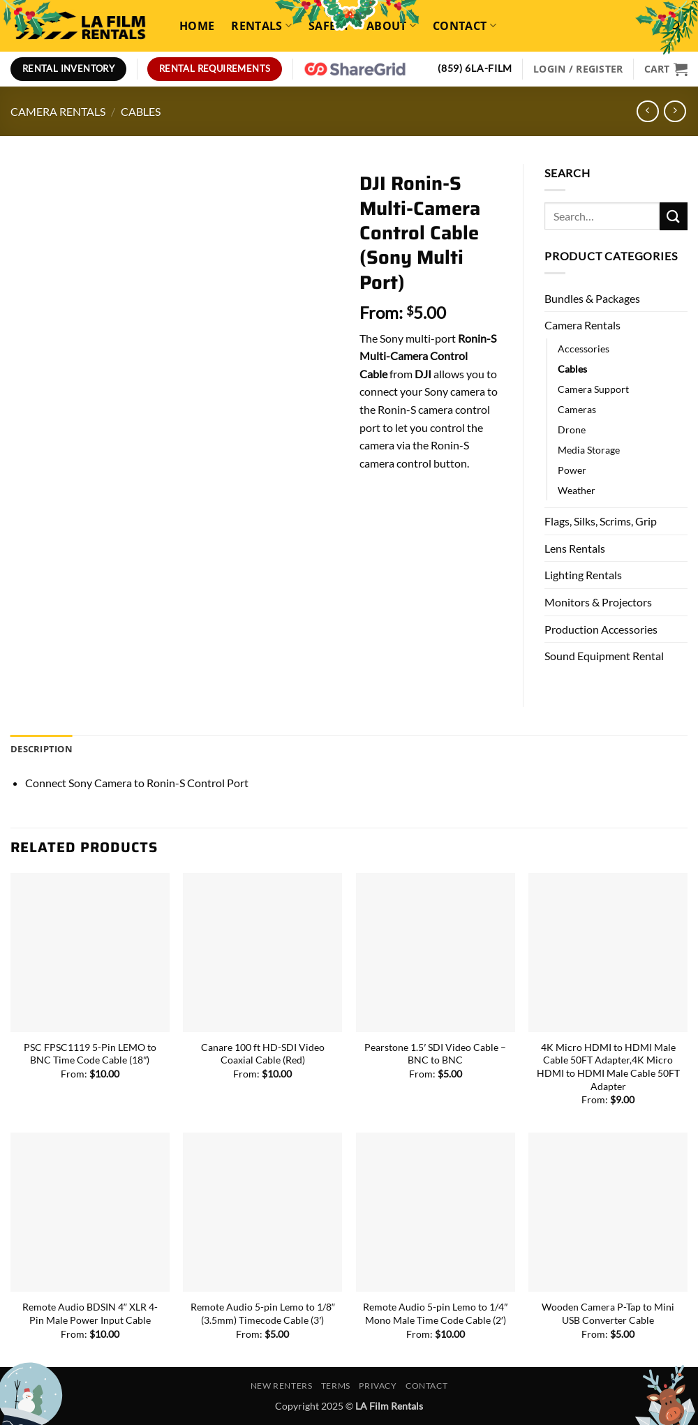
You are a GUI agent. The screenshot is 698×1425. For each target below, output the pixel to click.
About (391, 26)
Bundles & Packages (592, 298)
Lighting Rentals (583, 574)
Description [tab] (41, 749)
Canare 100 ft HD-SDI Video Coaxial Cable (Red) (263, 1053)
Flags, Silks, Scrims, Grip (600, 521)
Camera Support (593, 389)
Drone (572, 429)
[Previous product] (674, 111)
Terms (335, 1385)
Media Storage (589, 450)
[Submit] (674, 216)
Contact (464, 26)
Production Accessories (601, 629)
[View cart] (666, 69)
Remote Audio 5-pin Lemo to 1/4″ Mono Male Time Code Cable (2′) (435, 1313)
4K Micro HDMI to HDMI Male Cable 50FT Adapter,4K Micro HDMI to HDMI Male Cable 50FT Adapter (608, 1066)
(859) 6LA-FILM (475, 68)
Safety (329, 26)
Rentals (261, 26)
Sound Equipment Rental (604, 655)
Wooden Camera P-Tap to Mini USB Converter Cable (608, 1313)
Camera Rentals (57, 111)
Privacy (377, 1385)
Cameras (577, 409)
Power (572, 470)
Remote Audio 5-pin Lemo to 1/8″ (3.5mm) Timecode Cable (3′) (263, 1313)
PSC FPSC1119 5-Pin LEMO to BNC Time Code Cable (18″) (90, 1053)
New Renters (282, 1385)
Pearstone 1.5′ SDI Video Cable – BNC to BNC (435, 1053)
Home (196, 26)
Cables (141, 111)
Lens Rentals (574, 548)
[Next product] (647, 111)
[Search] (675, 25)
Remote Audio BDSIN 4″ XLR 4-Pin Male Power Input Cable (90, 1313)
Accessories (583, 349)
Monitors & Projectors (598, 602)
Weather (576, 490)
